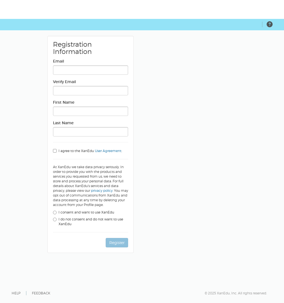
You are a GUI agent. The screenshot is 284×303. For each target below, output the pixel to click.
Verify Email (64, 81)
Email (58, 61)
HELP (16, 293)
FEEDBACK (41, 293)
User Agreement (108, 151)
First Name (63, 102)
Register (117, 242)
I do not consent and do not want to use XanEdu (88, 221)
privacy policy (102, 191)
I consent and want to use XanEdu (83, 212)
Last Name (63, 122)
